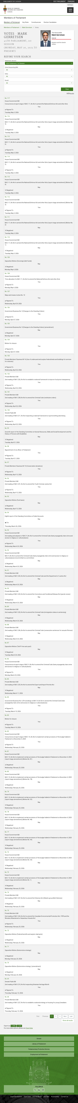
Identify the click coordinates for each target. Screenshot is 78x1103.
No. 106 (7, 307)
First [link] (38, 1016)
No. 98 (7, 446)
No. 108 (7, 273)
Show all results (68, 1020)
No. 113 (7, 177)
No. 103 (7, 356)
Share (70, 5)
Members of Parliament (12, 22)
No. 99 (7, 428)
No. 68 (7, 997)
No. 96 (7, 478)
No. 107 (7, 291)
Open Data (29, 1028)
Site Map (46, 1096)
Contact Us (64, 1096)
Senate (39, 1038)
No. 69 (7, 979)
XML (13, 1026)
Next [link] (65, 1016)
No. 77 (7, 832)
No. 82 (7, 731)
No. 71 (7, 946)
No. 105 (7, 323)
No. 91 (7, 570)
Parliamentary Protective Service (39, 1049)
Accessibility (55, 1096)
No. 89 (7, 606)
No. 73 (7, 910)
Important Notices (16, 1096)
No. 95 (7, 496)
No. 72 (7, 930)
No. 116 (7, 116)
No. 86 (7, 659)
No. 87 (7, 643)
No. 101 (7, 392)
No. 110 (7, 237)
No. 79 (7, 791)
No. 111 (7, 217)
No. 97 (7, 462)
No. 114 (7, 156)
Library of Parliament (39, 1044)
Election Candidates (50, 22)
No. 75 (7, 872)
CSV (19, 1026)
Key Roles (25, 22)
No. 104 (7, 339)
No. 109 (7, 257)
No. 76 (7, 852)
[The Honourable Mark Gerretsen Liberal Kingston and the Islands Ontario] (57, 40)
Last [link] (71, 1016)
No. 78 (7, 812)
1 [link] (51, 1016)
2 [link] (55, 1016)
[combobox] (39, 63)
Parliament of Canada (12, 1)
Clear (67, 89)
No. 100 (7, 410)
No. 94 (7, 512)
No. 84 (7, 697)
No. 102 (7, 374)
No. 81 (7, 751)
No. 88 (7, 624)
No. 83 (7, 715)
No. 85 (7, 679)
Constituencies (36, 22)
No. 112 (7, 197)
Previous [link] (45, 1016)
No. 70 (7, 962)
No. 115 (7, 136)
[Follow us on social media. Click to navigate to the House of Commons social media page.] (39, 1089)
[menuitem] (59, 1)
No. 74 (7, 892)
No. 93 (7, 530)
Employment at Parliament (39, 1054)
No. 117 (7, 98)
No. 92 (7, 550)
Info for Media (37, 1096)
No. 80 (7, 771)
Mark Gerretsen (27, 27)
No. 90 (7, 588)
